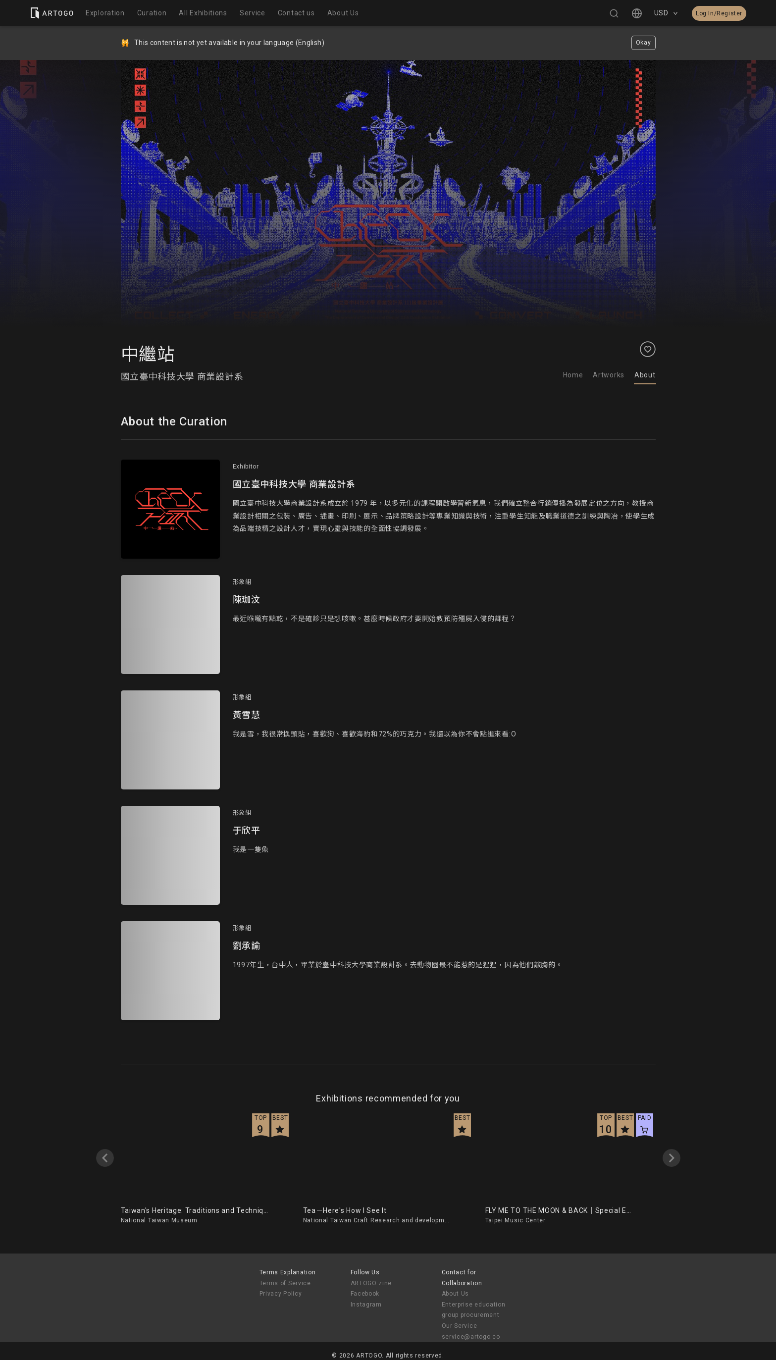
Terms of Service (285, 1283)
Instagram (366, 1304)
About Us (455, 1293)
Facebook (365, 1293)
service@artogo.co (471, 1336)
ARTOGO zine (371, 1283)
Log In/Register (719, 13)
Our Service (459, 1325)
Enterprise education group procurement (474, 1310)
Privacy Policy (280, 1293)
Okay (643, 42)
